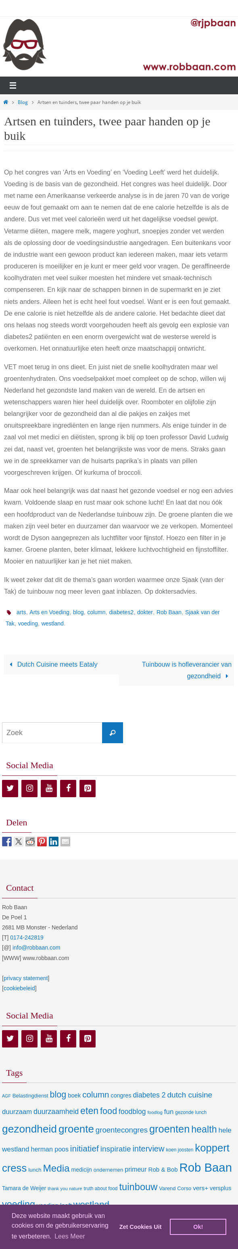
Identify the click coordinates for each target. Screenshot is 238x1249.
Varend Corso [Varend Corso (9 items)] (175, 1188)
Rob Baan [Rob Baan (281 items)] (206, 1167)
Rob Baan (169, 612)
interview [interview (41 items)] (148, 1148)
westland (53, 623)
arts (21, 612)
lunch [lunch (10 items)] (34, 1170)
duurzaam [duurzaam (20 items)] (17, 1112)
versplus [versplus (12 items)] (220, 1188)
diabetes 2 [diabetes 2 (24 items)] (149, 1095)
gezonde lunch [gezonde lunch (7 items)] (191, 1112)
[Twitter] (10, 788)
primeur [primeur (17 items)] (135, 1169)
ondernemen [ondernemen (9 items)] (108, 1170)
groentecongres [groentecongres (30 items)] (122, 1130)
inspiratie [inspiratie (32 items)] (115, 1149)
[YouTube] (49, 788)
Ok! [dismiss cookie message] (198, 1227)
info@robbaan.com (37, 947)
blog (78, 612)
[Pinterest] (87, 788)
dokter (145, 612)
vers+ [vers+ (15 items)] (200, 1188)
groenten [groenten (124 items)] (169, 1129)
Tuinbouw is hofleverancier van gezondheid (187, 670)
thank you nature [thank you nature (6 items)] (65, 1188)
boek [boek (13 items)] (74, 1095)
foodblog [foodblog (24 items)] (132, 1112)
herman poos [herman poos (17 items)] (49, 1149)
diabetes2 (121, 612)
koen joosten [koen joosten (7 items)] (179, 1150)
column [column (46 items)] (95, 1094)
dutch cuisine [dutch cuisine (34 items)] (189, 1095)
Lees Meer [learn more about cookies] (69, 1236)
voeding (28, 623)
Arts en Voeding (49, 612)
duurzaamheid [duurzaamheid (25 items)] (56, 1112)
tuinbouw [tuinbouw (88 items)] (138, 1187)
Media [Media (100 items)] (56, 1168)
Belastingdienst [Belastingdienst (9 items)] (30, 1096)
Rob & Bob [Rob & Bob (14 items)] (162, 1169)
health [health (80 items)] (204, 1129)
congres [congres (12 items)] (121, 1095)
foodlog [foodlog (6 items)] (155, 1112)
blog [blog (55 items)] (58, 1094)
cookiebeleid (19, 988)
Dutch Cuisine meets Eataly (52, 664)
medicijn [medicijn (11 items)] (81, 1169)
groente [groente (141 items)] (76, 1129)
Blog (23, 102)
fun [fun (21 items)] (169, 1112)
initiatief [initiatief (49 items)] (84, 1148)
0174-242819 (27, 937)
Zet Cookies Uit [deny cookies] (140, 1227)
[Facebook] (68, 788)
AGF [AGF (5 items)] (6, 1095)
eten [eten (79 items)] (89, 1111)
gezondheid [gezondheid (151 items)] (29, 1129)
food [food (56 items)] (108, 1111)
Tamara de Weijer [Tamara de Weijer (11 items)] (24, 1188)
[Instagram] (29, 788)
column (96, 612)
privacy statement (26, 978)
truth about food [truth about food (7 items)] (100, 1188)
